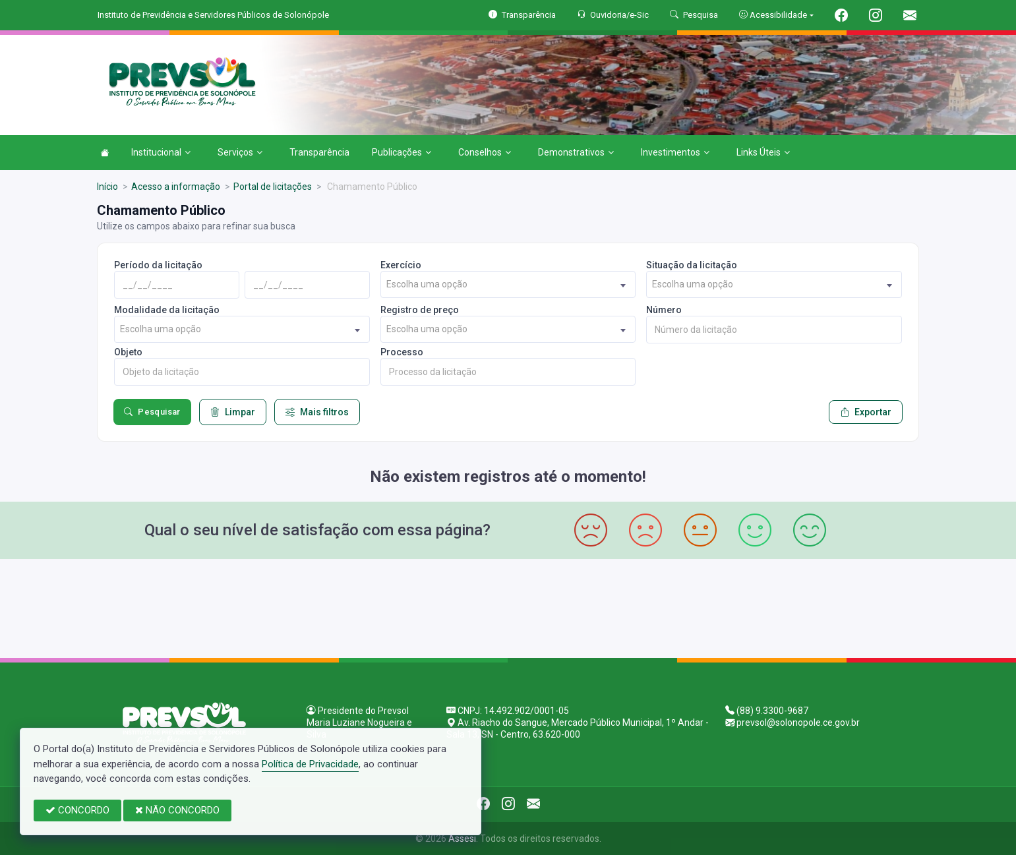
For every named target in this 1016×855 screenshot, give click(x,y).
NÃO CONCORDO (177, 810)
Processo (401, 352)
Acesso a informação (175, 186)
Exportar (865, 412)
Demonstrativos (576, 152)
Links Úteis (763, 152)
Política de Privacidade (310, 764)
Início (107, 186)
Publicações (401, 152)
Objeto (128, 352)
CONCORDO (77, 810)
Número (664, 310)
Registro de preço (419, 310)
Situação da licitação (691, 265)
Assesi (462, 838)
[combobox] (508, 284)
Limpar (232, 412)
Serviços (240, 152)
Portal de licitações (272, 186)
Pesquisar (152, 412)
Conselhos (484, 152)
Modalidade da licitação (167, 310)
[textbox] (508, 284)
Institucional (161, 152)
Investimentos (675, 152)
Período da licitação (158, 265)
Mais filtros (317, 412)
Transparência (319, 152)
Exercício (400, 265)
